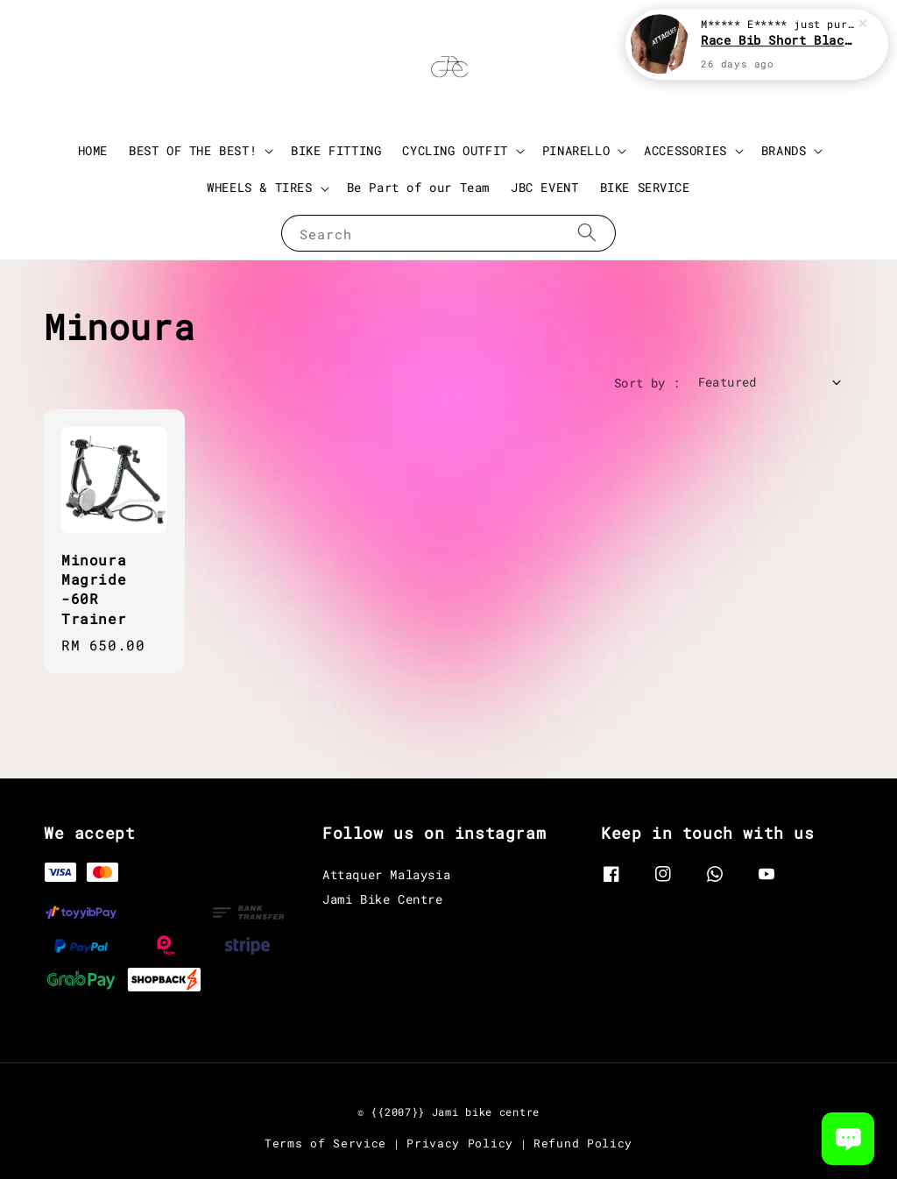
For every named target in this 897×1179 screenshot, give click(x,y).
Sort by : (647, 382)
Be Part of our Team (418, 187)
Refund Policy (582, 1143)
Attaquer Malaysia (386, 875)
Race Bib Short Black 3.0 (778, 40)
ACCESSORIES (685, 151)
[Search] (587, 233)
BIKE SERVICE (645, 187)
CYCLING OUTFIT (454, 151)
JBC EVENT (544, 187)
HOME (93, 150)
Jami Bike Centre (382, 899)
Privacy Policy (459, 1143)
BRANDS (784, 151)
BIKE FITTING (336, 150)
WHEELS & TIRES (259, 187)
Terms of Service (325, 1143)
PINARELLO (576, 151)
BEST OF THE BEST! (193, 151)
